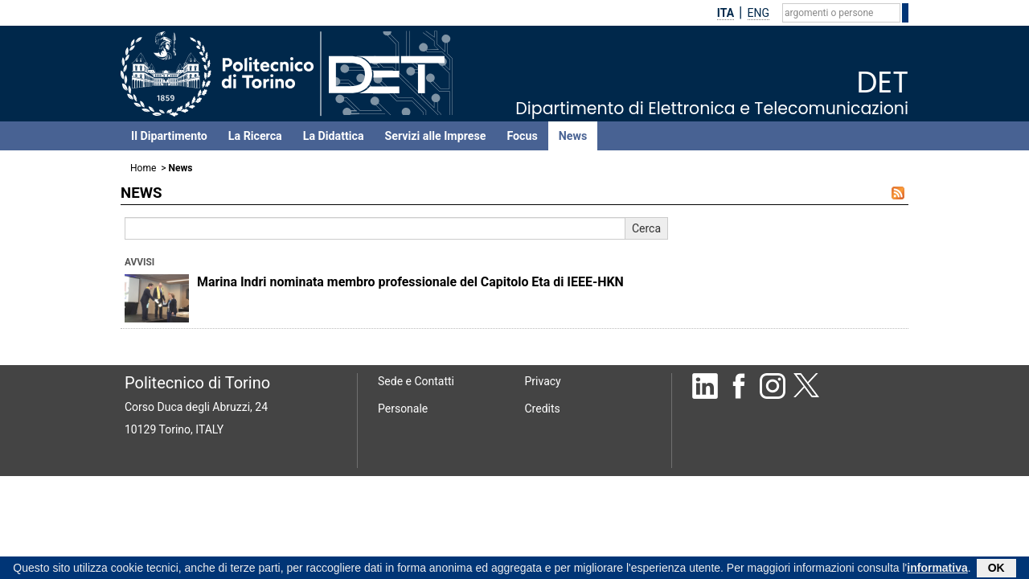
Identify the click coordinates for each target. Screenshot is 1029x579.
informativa (937, 569)
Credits (542, 408)
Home (143, 168)
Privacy (543, 381)
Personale (403, 408)
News (573, 135)
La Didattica (333, 135)
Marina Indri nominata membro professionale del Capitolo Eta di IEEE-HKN (410, 282)
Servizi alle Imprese (435, 135)
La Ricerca (255, 135)
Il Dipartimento (169, 135)
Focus (521, 135)
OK (996, 569)
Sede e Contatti (416, 381)
